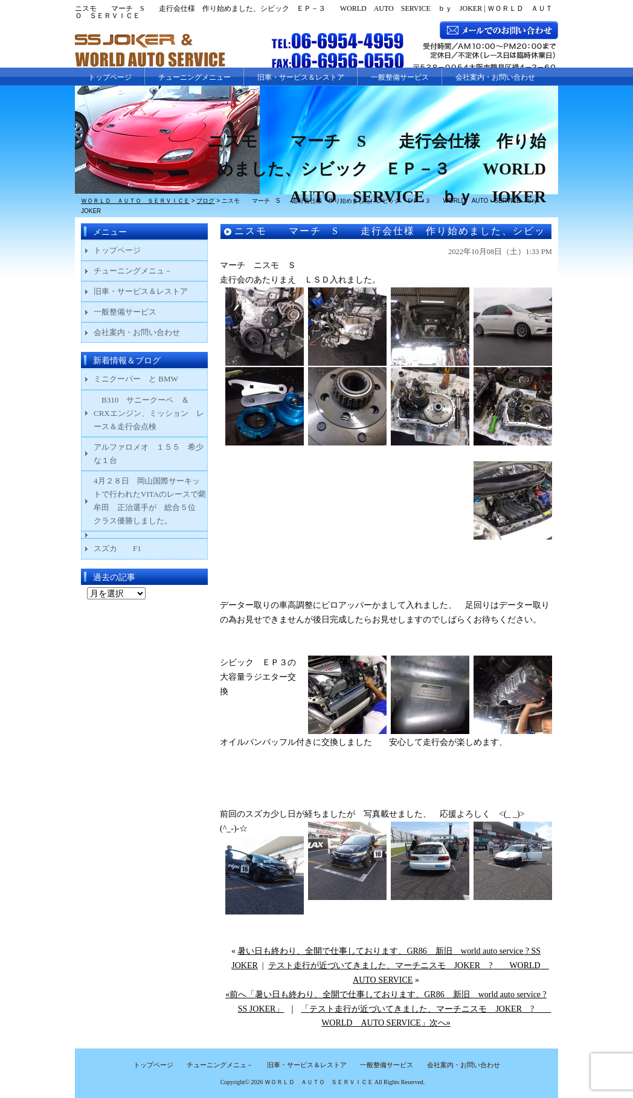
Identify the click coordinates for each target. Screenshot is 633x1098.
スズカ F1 (125, 548)
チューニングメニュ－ (133, 270)
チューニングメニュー (194, 77)
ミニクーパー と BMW (136, 378)
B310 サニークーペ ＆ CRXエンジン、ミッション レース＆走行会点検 (149, 413)
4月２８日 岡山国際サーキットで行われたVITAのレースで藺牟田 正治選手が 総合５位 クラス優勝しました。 (150, 500)
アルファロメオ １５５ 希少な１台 (149, 453)
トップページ (110, 77)
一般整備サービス (400, 77)
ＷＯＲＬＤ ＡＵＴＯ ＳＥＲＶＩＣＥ (319, 1082)
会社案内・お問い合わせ (495, 77)
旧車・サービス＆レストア (300, 77)
